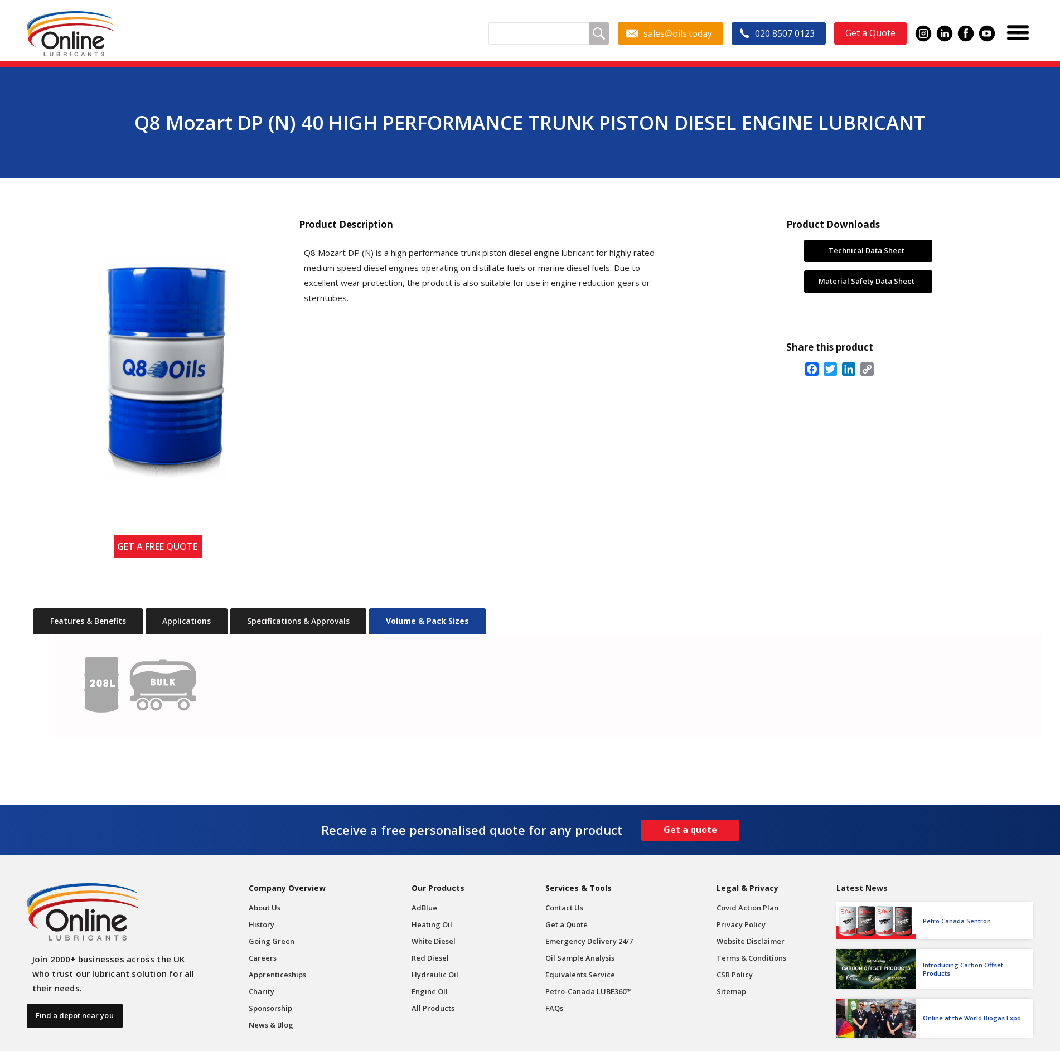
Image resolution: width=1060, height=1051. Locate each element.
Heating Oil (432, 924)
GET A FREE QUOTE (159, 546)
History (261, 924)
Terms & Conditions (751, 958)
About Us (264, 908)
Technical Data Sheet (866, 250)
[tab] (88, 621)
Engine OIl (430, 991)
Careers (263, 958)
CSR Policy (735, 975)
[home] (70, 33)
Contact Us (564, 908)
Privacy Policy (741, 924)
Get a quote (690, 830)
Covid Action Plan (747, 908)
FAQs (554, 1008)
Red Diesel (430, 958)
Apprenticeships (277, 975)
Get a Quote (566, 924)
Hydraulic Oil (435, 975)
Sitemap (731, 991)
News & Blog (271, 1025)
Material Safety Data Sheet (866, 281)
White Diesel (434, 941)
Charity (261, 991)
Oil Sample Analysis (579, 958)
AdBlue (424, 908)
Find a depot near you (75, 1015)
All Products (433, 1008)
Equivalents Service (580, 975)
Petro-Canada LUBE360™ (588, 991)
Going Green (271, 941)
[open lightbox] (158, 357)
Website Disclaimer (751, 941)
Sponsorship (270, 1008)
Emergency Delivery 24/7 (589, 941)
